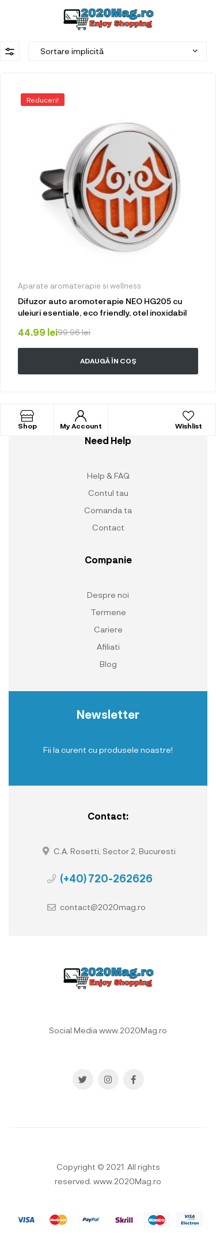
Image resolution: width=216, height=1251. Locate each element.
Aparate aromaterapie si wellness (79, 285)
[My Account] (80, 416)
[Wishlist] (188, 416)
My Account (81, 426)
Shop (27, 426)
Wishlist (188, 426)
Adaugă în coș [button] (108, 361)
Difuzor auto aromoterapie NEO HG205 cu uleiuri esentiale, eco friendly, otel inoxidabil (102, 306)
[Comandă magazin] (117, 51)
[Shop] (27, 416)
